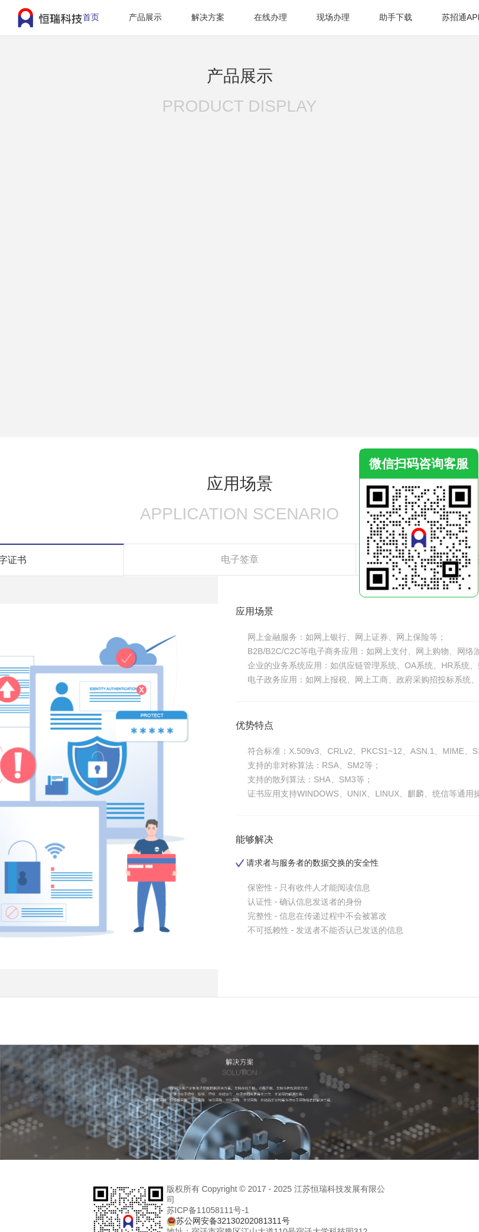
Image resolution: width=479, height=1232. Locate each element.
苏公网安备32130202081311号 (233, 1221)
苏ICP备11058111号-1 (208, 1210)
